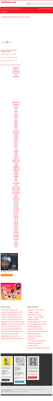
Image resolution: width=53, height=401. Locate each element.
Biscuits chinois (33, 319)
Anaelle (16, 151)
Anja (16, 180)
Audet (16, 227)
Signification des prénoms (10, 336)
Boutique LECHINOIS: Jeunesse (12, 338)
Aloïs (16, 129)
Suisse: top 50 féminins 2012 (11, 315)
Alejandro (16, 67)
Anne (16, 185)
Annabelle (16, 183)
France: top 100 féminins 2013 (12, 319)
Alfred (16, 108)
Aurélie (16, 234)
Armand (16, 209)
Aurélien (16, 236)
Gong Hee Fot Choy (34, 315)
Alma (16, 128)
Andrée (16, 158)
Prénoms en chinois (47, 8)
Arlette (16, 207)
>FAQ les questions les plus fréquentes (11, 65)
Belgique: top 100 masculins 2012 (13, 324)
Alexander (16, 76)
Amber (16, 135)
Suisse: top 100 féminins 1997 (11, 312)
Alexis (16, 106)
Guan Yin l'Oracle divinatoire (38, 331)
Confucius (31, 338)
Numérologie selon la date (37, 324)
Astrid (16, 218)
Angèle (16, 165)
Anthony (16, 198)
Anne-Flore (16, 191)
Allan (16, 120)
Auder (16, 225)
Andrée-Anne (16, 160)
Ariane (16, 205)
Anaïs (16, 153)
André (16, 155)
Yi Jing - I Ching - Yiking (36, 317)
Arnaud (16, 210)
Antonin (16, 201)
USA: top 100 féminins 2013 (11, 326)
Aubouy (16, 223)
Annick (16, 194)
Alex (16, 75)
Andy (16, 164)
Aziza (16, 246)
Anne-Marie (16, 192)
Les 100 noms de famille (9, 334)
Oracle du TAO (33, 345)
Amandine (16, 133)
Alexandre (16, 104)
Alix (16, 119)
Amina (16, 142)
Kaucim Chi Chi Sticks (35, 329)
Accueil (39, 8)
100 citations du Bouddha (37, 341)
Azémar (16, 245)
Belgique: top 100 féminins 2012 (12, 322)
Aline (16, 115)
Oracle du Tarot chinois (36, 310)
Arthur (16, 214)
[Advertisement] (26, 28)
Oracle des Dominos (35, 336)
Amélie (16, 138)
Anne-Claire (16, 189)
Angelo (16, 171)
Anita (16, 178)
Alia (16, 110)
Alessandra (16, 73)
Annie (16, 196)
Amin (16, 140)
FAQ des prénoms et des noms (12, 331)
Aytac (16, 243)
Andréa (16, 156)
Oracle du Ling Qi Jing (35, 343)
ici (12, 390)
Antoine (16, 200)
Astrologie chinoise (34, 334)
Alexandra (16, 102)
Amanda (16, 131)
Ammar (16, 146)
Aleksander (16, 71)
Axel (16, 241)
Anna (16, 182)
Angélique (16, 169)
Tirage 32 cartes (33, 312)
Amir (16, 144)
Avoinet (16, 239)
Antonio (16, 203)
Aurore (16, 238)
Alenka (16, 69)
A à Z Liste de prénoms (9, 310)
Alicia (16, 113)
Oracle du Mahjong (34, 326)
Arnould (16, 212)
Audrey (16, 229)
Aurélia (16, 232)
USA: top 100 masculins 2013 (11, 329)
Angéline (16, 167)
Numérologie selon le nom (37, 322)
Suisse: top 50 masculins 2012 (11, 317)
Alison (16, 117)
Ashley (16, 216)
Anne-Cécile (16, 187)
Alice (16, 111)
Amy (16, 147)
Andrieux (16, 162)
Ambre (16, 137)
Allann (16, 126)
